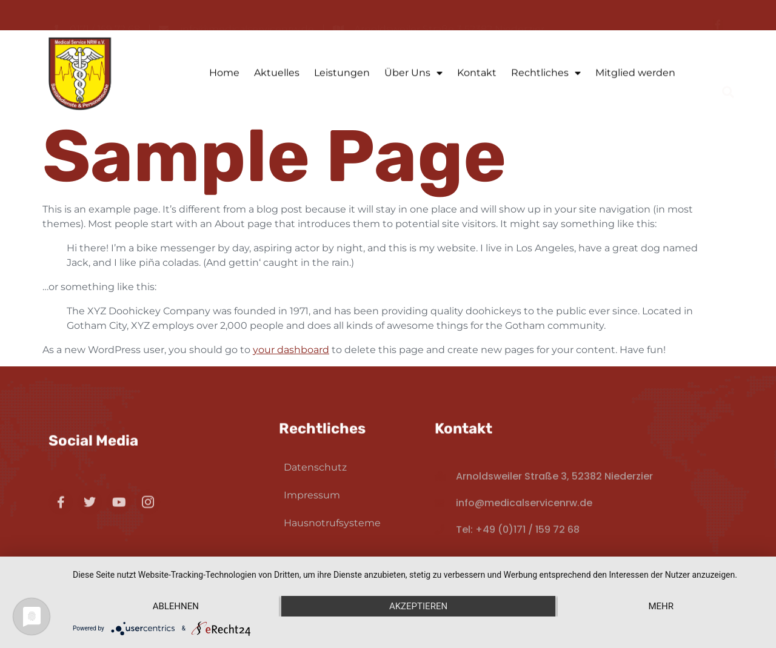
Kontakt (477, 75)
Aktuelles (276, 75)
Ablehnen (176, 606)
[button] (728, 75)
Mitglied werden (635, 75)
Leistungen (342, 75)
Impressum (312, 495)
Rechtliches (546, 75)
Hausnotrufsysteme (332, 523)
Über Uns (413, 75)
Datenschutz (315, 467)
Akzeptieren (418, 606)
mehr (661, 606)
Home (224, 75)
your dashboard (291, 349)
